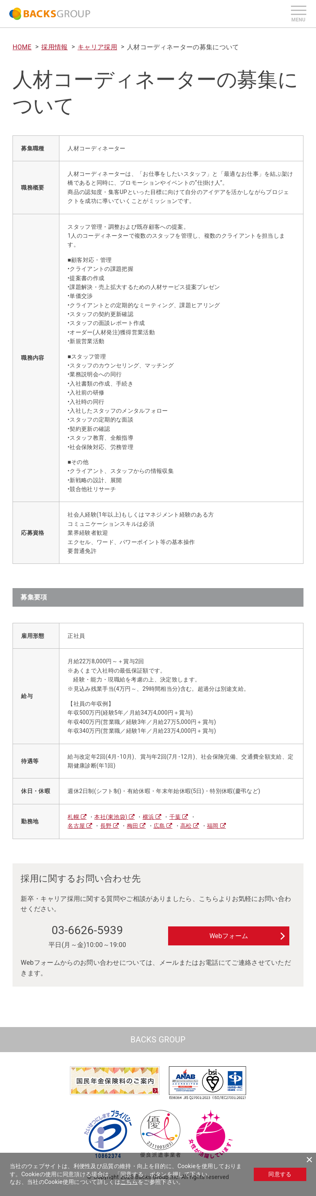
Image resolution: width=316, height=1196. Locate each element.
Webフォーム (228, 936)
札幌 (73, 817)
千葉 (175, 817)
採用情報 (54, 47)
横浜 (149, 817)
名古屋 (76, 826)
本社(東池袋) (111, 817)
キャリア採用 (97, 47)
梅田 (133, 826)
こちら (129, 1182)
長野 (106, 826)
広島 (160, 826)
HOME (22, 47)
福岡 (213, 826)
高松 (186, 826)
